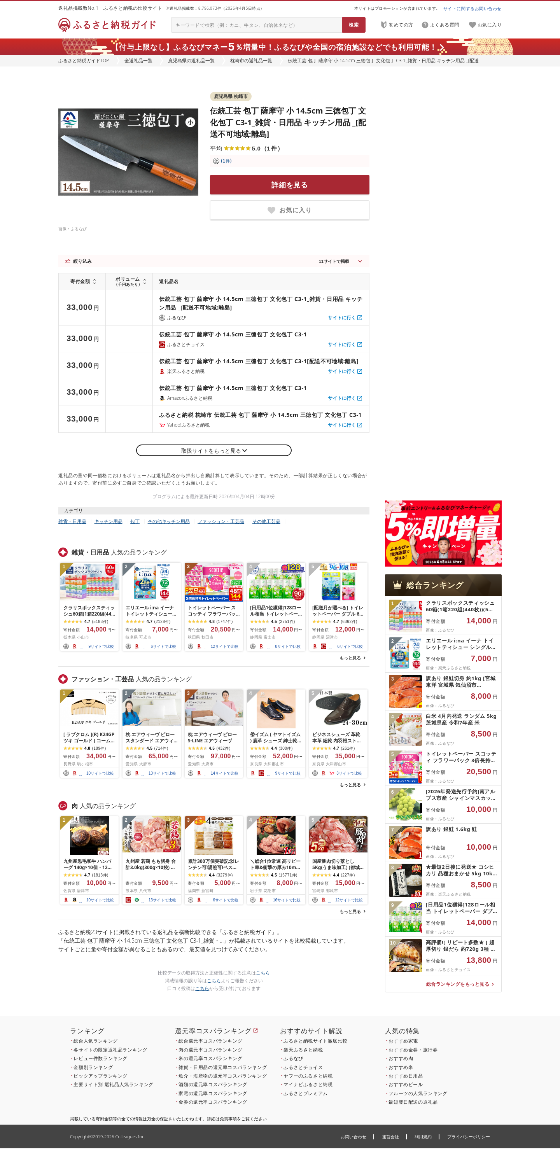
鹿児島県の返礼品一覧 (191, 60)
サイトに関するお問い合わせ (472, 8)
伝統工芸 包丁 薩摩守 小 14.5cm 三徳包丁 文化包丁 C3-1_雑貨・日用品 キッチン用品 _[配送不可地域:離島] (288, 122)
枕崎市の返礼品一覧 (251, 60)
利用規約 (423, 1136)
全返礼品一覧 (138, 60)
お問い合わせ (353, 1136)
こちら (263, 972)
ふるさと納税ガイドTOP (83, 60)
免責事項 (228, 1119)
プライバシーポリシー (468, 1136)
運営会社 (390, 1136)
